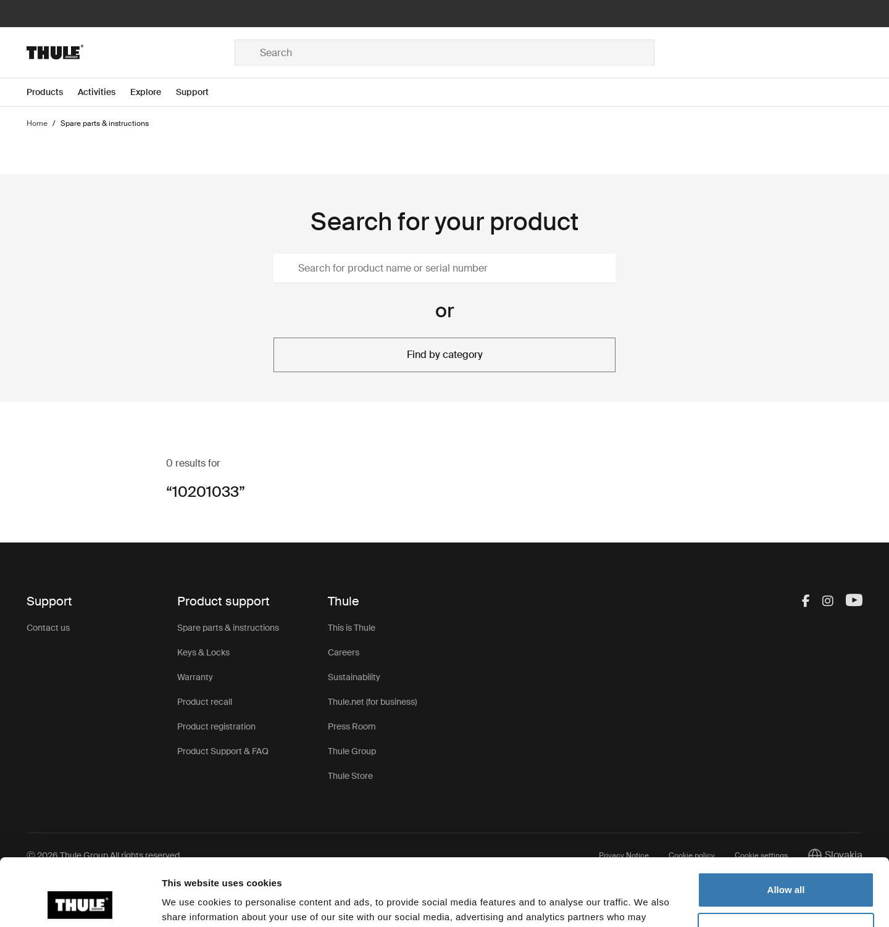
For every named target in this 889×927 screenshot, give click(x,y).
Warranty (195, 677)
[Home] (131, 52)
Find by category (445, 354)
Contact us (48, 627)
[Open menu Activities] (104, 92)
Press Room (352, 726)
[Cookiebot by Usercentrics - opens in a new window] (80, 903)
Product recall (204, 701)
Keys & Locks (203, 652)
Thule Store (350, 775)
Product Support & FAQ (223, 751)
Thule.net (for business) (372, 701)
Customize (786, 867)
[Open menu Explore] (153, 92)
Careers (343, 652)
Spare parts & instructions (228, 627)
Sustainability (354, 677)
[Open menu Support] (199, 92)
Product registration (216, 726)
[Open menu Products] (52, 92)
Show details (190, 902)
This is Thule (351, 627)
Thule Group (352, 751)
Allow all (786, 826)
